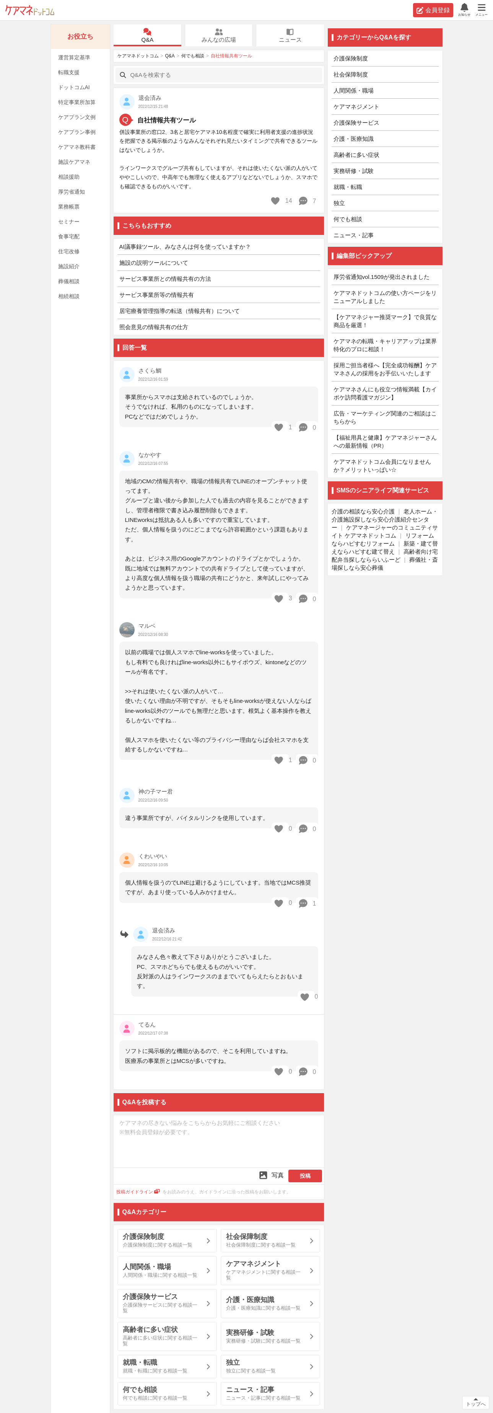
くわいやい (152, 856)
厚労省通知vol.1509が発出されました (382, 277)
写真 (271, 1175)
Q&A (147, 35)
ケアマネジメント (356, 106)
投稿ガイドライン (138, 1192)
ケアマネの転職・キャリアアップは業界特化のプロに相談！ (385, 345)
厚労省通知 (71, 192)
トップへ (476, 1404)
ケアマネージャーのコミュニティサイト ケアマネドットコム (385, 531)
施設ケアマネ (74, 162)
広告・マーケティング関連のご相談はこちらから (385, 417)
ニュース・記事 (354, 235)
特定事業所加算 (77, 102)
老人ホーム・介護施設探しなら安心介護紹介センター (385, 519)
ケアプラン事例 (77, 132)
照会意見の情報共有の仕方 (153, 327)
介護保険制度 (351, 58)
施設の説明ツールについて (153, 262)
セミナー (69, 221)
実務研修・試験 (354, 171)
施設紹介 (69, 266)
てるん (147, 1024)
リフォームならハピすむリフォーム (383, 539)
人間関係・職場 (354, 90)
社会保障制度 (351, 74)
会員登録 (433, 10)
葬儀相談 (69, 281)
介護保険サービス (356, 122)
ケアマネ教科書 (77, 147)
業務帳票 (69, 207)
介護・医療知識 (354, 138)
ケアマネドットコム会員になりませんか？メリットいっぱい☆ (382, 465)
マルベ (147, 626)
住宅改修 (69, 251)
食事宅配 (69, 236)
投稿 (305, 1176)
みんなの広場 (219, 35)
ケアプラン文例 (77, 117)
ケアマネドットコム (29, 10)
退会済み (163, 930)
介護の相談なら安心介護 (363, 511)
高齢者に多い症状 (356, 155)
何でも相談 (192, 56)
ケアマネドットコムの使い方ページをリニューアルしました (385, 297)
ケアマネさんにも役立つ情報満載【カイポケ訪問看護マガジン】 (385, 393)
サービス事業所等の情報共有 (156, 295)
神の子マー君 (155, 791)
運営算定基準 (74, 57)
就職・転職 (348, 187)
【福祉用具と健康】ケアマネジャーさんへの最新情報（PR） (385, 441)
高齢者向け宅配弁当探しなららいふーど (385, 555)
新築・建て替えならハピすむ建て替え (385, 547)
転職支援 (69, 72)
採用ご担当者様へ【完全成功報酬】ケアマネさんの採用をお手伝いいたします (385, 369)
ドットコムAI (74, 87)
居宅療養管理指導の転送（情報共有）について (179, 311)
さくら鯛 (149, 370)
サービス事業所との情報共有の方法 (165, 278)
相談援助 (69, 177)
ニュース (289, 35)
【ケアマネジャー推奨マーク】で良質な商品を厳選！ (385, 321)
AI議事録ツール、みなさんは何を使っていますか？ (185, 246)
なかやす (149, 454)
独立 (339, 203)
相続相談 (69, 296)
